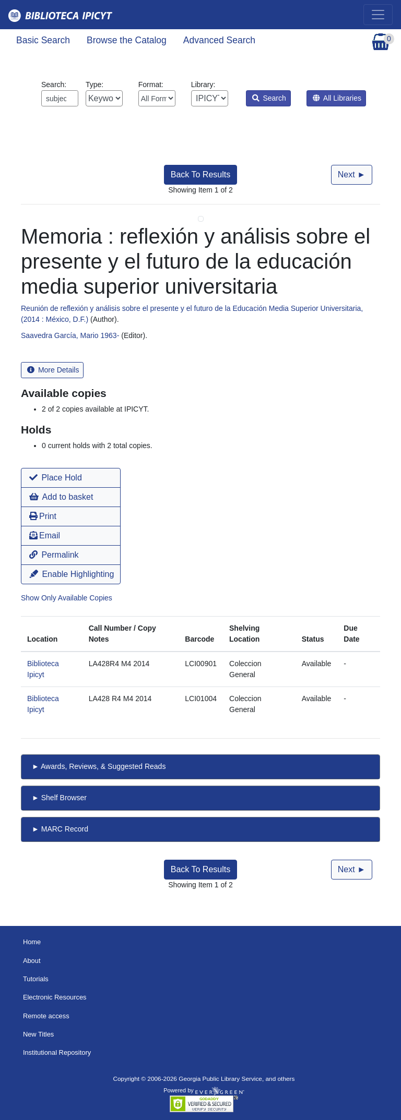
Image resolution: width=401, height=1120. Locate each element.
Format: (156, 93)
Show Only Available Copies (66, 598)
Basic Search (43, 40)
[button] (71, 478)
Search (269, 98)
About (32, 961)
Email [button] (44, 535)
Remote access (46, 1016)
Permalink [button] (54, 554)
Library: (209, 93)
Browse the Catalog (127, 40)
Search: (59, 93)
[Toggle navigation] (378, 14)
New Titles (38, 1034)
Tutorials (36, 979)
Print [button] (42, 516)
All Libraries (337, 98)
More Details (53, 370)
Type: (104, 93)
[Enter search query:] (59, 98)
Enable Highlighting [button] (71, 574)
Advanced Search (219, 40)
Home (32, 942)
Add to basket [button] (61, 496)
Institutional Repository (57, 1052)
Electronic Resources (55, 997)
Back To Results (200, 174)
